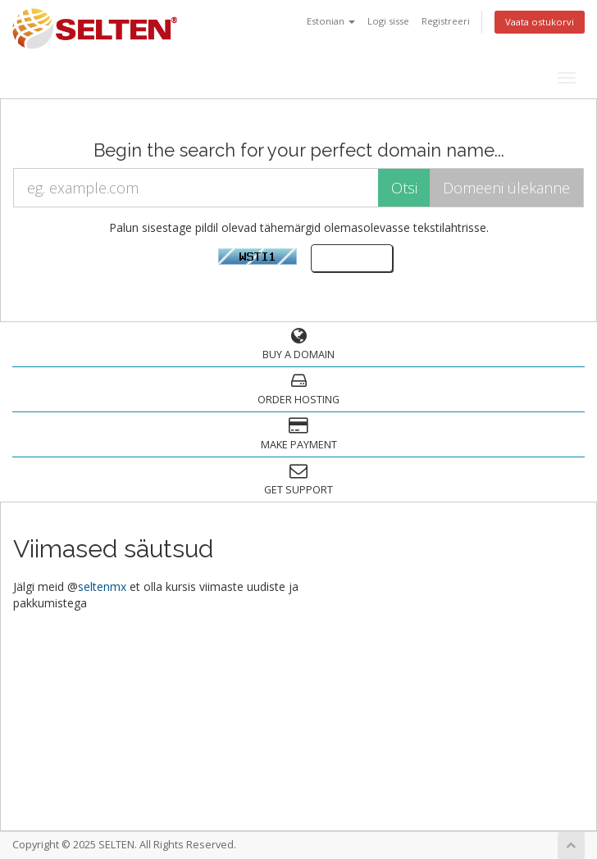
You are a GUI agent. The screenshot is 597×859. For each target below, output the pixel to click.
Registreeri (446, 21)
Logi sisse (388, 21)
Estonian (331, 21)
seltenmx (102, 586)
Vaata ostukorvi (539, 22)
